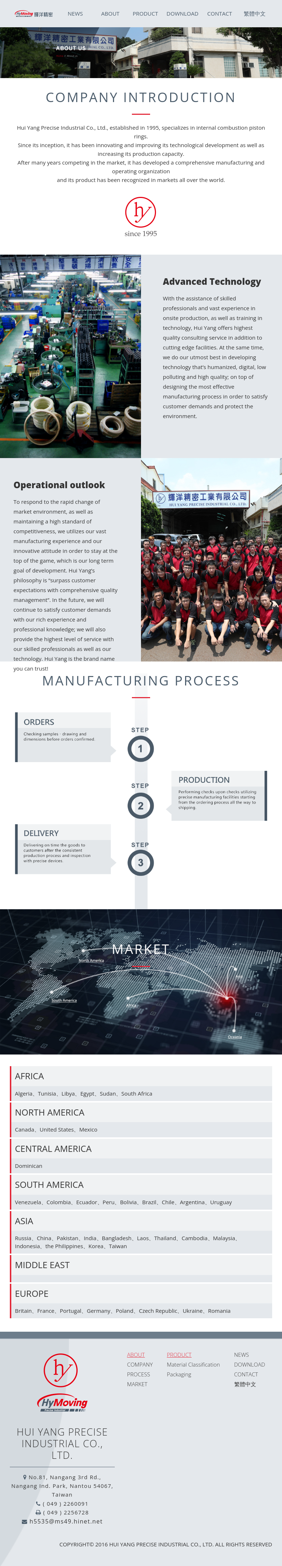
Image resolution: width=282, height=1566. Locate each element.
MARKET (137, 1384)
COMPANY (140, 1364)
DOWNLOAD (183, 13)
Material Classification (193, 1364)
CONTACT (219, 13)
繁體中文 (255, 13)
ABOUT (110, 13)
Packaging (179, 1374)
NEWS (75, 13)
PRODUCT (145, 13)
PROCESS (138, 1374)
